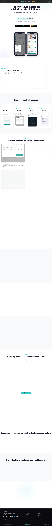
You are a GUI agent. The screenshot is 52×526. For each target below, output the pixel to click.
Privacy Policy (39, 515)
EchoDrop (27, 514)
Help (26, 1)
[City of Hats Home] (13, 512)
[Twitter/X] (5, 519)
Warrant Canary (27, 515)
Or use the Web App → (5, 517)
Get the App (22, 1)
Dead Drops (27, 512)
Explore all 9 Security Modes (26, 392)
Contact (39, 513)
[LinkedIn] (3, 519)
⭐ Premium (33, 1)
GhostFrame (27, 513)
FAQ (38, 512)
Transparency (39, 514)
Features (29, 1)
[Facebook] (7, 519)
